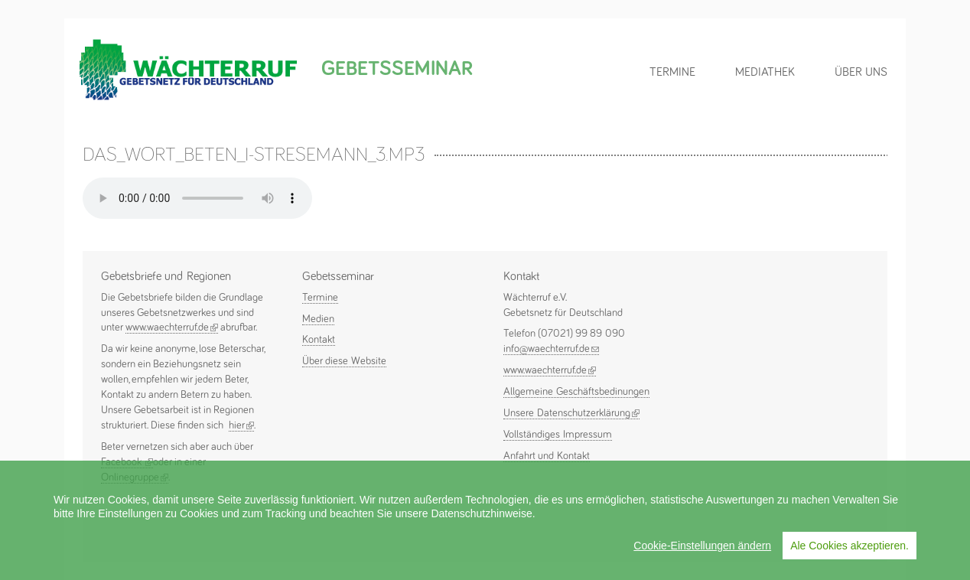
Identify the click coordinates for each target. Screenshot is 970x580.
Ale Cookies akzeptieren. (849, 545)
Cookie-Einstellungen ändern (702, 545)
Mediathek (765, 72)
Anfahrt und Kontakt (546, 456)
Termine (672, 72)
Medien (318, 319)
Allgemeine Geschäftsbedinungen (576, 391)
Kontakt (318, 339)
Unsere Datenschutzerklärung (571, 413)
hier (241, 425)
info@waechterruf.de (551, 349)
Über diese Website (344, 361)
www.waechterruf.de (171, 327)
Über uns (861, 72)
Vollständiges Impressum (557, 434)
